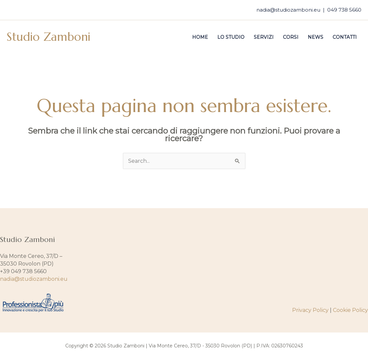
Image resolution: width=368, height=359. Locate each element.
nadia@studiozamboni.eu (288, 10)
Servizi (264, 37)
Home (200, 37)
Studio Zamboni (48, 37)
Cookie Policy (350, 310)
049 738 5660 (344, 10)
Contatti (345, 37)
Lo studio (230, 37)
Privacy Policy (310, 310)
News (315, 37)
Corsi (290, 37)
